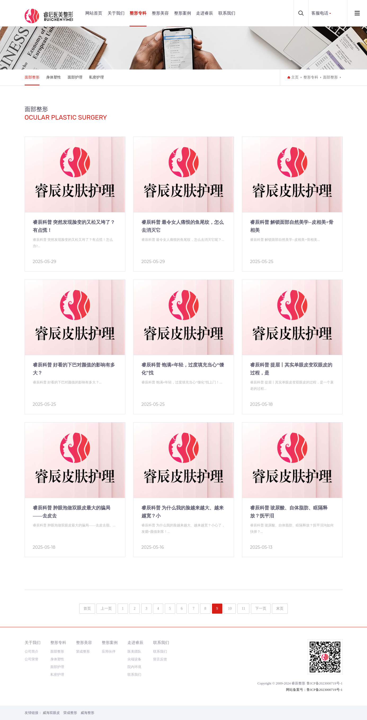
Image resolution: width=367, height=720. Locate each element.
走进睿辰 (204, 13)
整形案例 (182, 13)
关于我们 (116, 13)
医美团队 (134, 651)
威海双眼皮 (51, 713)
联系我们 (226, 13)
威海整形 (87, 713)
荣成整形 (83, 651)
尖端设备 (134, 659)
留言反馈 (160, 659)
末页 (280, 608)
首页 (87, 608)
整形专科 (138, 13)
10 (230, 608)
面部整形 (32, 77)
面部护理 (75, 77)
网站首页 (93, 13)
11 (243, 608)
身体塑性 (53, 77)
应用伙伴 (109, 651)
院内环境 (134, 667)
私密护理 (96, 77)
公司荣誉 (31, 659)
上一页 (106, 608)
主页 (295, 77)
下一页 (260, 608)
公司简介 (31, 651)
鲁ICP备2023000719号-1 (324, 683)
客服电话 (319, 13)
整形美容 (160, 13)
